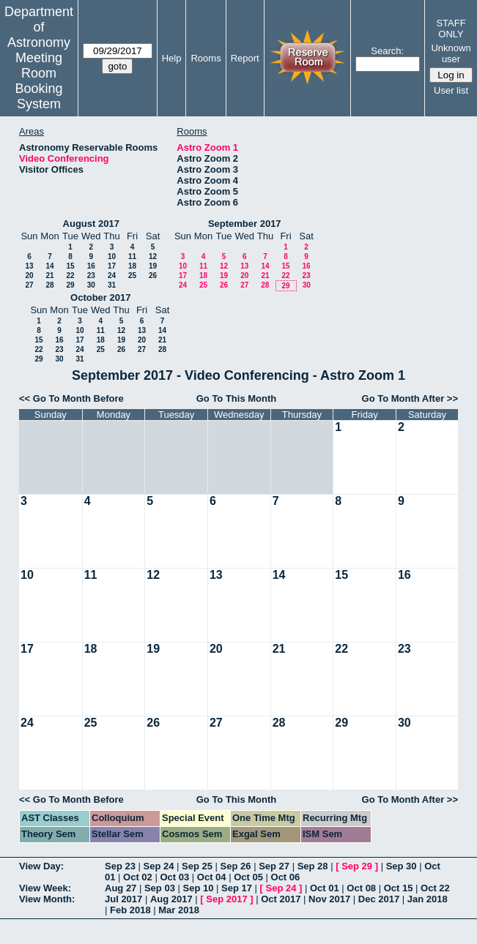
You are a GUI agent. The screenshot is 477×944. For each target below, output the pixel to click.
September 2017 (244, 223)
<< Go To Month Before (71, 398)
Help (172, 58)
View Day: (41, 866)
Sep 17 (236, 888)
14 (49, 266)
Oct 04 (211, 877)
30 (91, 285)
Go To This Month (236, 398)
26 (153, 275)
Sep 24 (159, 866)
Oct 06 (285, 877)
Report (245, 58)
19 (153, 266)
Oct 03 (174, 877)
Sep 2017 (226, 899)
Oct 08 (361, 888)
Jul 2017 (123, 899)
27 (29, 285)
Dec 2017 (378, 899)
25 (132, 275)
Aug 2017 (171, 899)
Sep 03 (159, 888)
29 (70, 285)
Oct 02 (137, 877)
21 (49, 275)
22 (70, 275)
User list (451, 90)
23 (91, 275)
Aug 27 (120, 888)
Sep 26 (236, 866)
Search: (387, 50)
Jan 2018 (427, 899)
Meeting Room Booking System (38, 80)
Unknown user (450, 53)
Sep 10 (197, 888)
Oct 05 (248, 877)
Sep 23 (120, 866)
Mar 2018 (178, 909)
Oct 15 (398, 888)
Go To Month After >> (410, 398)
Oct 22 (435, 888)
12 (153, 256)
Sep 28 (312, 866)
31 (112, 285)
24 (112, 275)
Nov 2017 (329, 899)
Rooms (206, 58)
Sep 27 (274, 866)
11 (132, 256)
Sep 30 (401, 866)
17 (112, 266)
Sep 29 (356, 866)
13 (29, 266)
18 (132, 266)
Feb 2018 (130, 909)
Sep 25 (197, 866)
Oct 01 (324, 888)
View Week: (45, 888)
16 (91, 266)
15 (70, 266)
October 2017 (100, 297)
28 (49, 285)
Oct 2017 (280, 899)
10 (112, 256)
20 (29, 275)
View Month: (47, 899)
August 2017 (91, 223)
